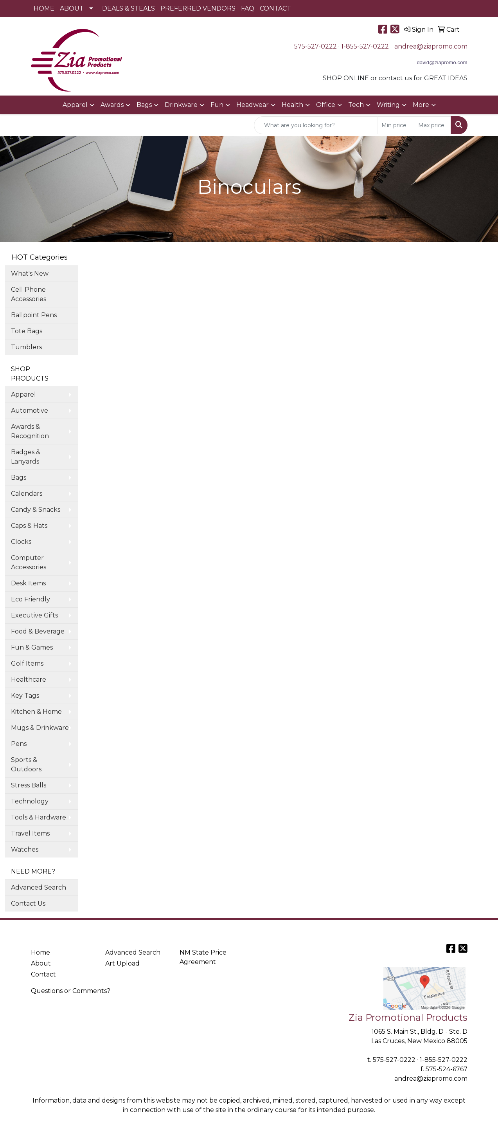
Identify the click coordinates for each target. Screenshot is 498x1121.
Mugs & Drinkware (40, 727)
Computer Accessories (28, 562)
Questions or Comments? (70, 991)
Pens (19, 743)
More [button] (421, 104)
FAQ (247, 8)
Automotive (29, 410)
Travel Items (30, 833)
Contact (43, 974)
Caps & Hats (29, 525)
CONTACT (275, 8)
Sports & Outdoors (26, 764)
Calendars (26, 493)
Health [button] (292, 104)
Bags (18, 477)
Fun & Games (32, 647)
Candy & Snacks (35, 509)
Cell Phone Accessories (28, 294)
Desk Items (28, 583)
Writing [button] (388, 104)
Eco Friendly (30, 599)
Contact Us (28, 903)
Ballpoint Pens (34, 315)
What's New (30, 273)
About (41, 963)
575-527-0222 (315, 46)
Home (40, 952)
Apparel (23, 394)
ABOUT (72, 8)
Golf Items (27, 663)
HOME (44, 8)
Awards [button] (112, 104)
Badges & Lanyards (25, 456)
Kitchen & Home (36, 711)
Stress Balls (28, 785)
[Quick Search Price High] (432, 125)
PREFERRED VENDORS (198, 8)
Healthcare (28, 679)
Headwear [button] (252, 104)
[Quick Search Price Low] (395, 125)
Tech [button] (356, 104)
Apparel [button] (75, 104)
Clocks (21, 541)
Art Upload (122, 963)
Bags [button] (144, 104)
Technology (30, 801)
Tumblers (26, 347)
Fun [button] (216, 104)
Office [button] (325, 104)
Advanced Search (38, 887)
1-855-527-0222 (365, 46)
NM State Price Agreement (203, 957)
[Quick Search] (316, 125)
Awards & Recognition (30, 431)
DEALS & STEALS (128, 8)
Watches (24, 849)
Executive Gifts (34, 615)
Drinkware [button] (181, 104)
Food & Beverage (38, 631)
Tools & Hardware (38, 817)
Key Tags (25, 695)
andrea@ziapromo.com (430, 46)
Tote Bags (26, 331)
